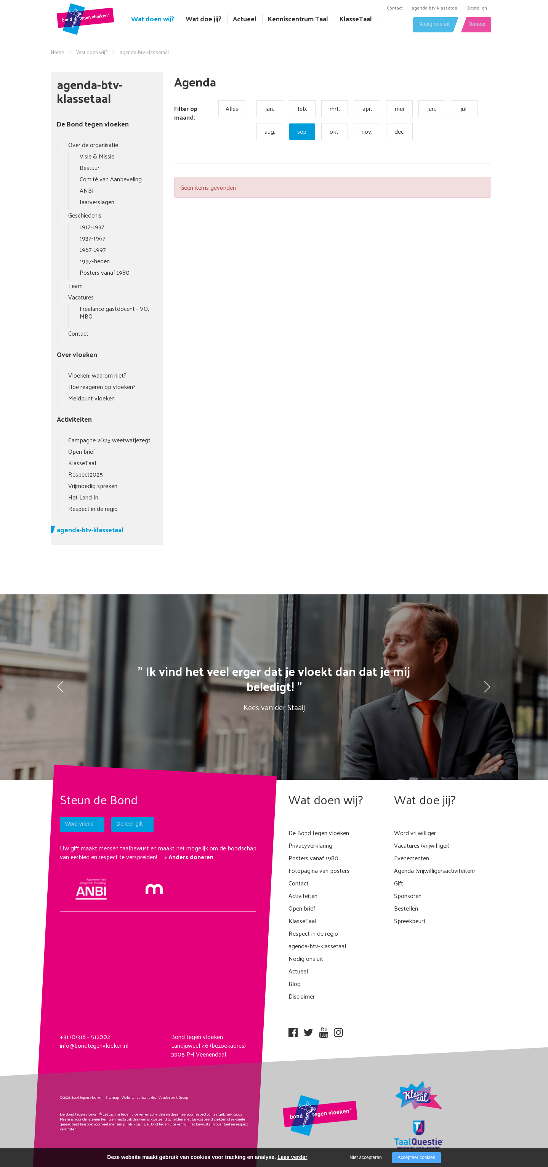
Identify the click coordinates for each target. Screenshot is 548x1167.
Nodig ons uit (429, 24)
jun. (432, 108)
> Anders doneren (189, 856)
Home (57, 52)
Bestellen (477, 7)
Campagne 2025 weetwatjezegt (109, 439)
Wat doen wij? (152, 19)
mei (399, 108)
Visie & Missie (97, 156)
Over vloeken (77, 354)
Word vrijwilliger (415, 832)
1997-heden (95, 260)
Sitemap (112, 1097)
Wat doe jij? (203, 19)
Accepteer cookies (416, 1157)
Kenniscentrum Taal (298, 19)
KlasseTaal (356, 19)
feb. (302, 108)
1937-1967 (93, 237)
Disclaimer (301, 996)
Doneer (477, 24)
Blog (294, 983)
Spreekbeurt (410, 920)
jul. (464, 108)
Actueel (244, 19)
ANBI (87, 190)
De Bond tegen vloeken (93, 124)
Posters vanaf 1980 (105, 272)
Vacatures (81, 297)
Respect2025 (85, 474)
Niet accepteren (366, 1157)
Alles (232, 108)
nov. (367, 131)
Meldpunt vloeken (91, 397)
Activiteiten (74, 419)
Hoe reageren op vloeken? (102, 386)
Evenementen (411, 857)
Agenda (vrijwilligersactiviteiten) (434, 870)
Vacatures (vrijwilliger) (422, 845)
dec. (399, 131)
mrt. (335, 108)
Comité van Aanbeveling (111, 178)
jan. (270, 108)
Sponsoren (407, 895)
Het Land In (83, 497)
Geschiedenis (84, 215)
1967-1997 (93, 249)
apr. (367, 108)
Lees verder (292, 1157)
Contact (395, 7)
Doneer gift (136, 824)
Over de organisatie (93, 144)
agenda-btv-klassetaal (435, 7)
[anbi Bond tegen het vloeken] (91, 887)
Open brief (81, 451)
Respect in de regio (93, 508)
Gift (398, 882)
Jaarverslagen (97, 201)
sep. (302, 131)
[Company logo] (85, 18)
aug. (269, 131)
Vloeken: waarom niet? (97, 375)
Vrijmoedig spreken (92, 485)
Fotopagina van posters (318, 870)
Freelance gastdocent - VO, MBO (114, 312)
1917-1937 (92, 226)
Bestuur (89, 167)
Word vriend (80, 824)
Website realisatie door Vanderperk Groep (155, 1097)
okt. (335, 131)
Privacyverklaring (310, 845)
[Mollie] (154, 888)
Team (75, 285)
